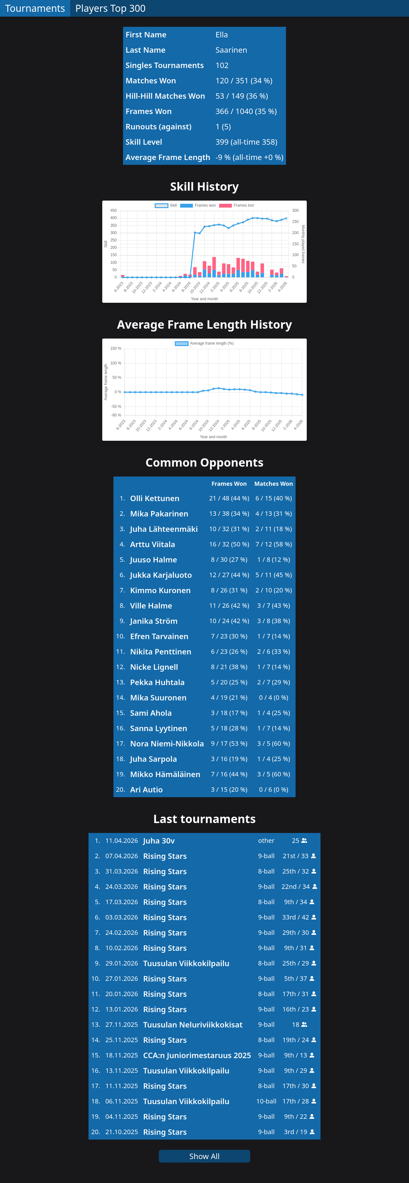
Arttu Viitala (152, 544)
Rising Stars (165, 856)
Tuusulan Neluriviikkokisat (193, 1024)
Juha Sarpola (153, 758)
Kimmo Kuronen (160, 590)
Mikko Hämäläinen (165, 774)
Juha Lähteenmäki (164, 528)
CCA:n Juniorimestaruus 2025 (197, 1055)
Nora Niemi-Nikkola (167, 743)
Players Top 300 (110, 8)
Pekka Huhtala (157, 682)
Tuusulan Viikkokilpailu (186, 963)
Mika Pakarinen (159, 513)
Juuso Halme (153, 559)
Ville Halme (151, 605)
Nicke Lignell (154, 666)
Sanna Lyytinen (158, 728)
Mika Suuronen (158, 697)
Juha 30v (159, 840)
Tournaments (35, 8)
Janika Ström (154, 620)
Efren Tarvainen (159, 636)
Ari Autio (146, 789)
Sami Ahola (151, 712)
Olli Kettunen (155, 498)
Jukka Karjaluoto (161, 574)
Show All (204, 1156)
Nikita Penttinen (160, 651)
